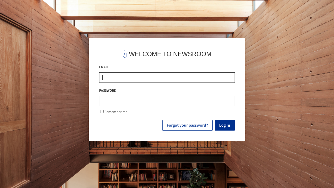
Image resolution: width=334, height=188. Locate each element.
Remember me (113, 112)
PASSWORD (107, 90)
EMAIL (104, 66)
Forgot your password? (187, 125)
